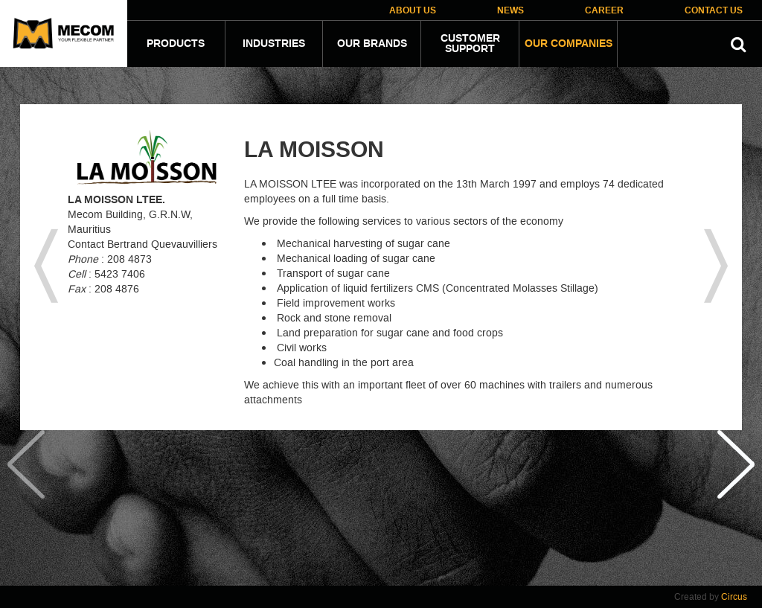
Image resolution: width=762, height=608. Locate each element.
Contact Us (714, 10)
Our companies (568, 43)
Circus (734, 597)
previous (46, 267)
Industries (274, 43)
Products (176, 43)
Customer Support (470, 44)
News (510, 10)
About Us (412, 10)
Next (735, 511)
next (716, 267)
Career (604, 10)
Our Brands (372, 43)
